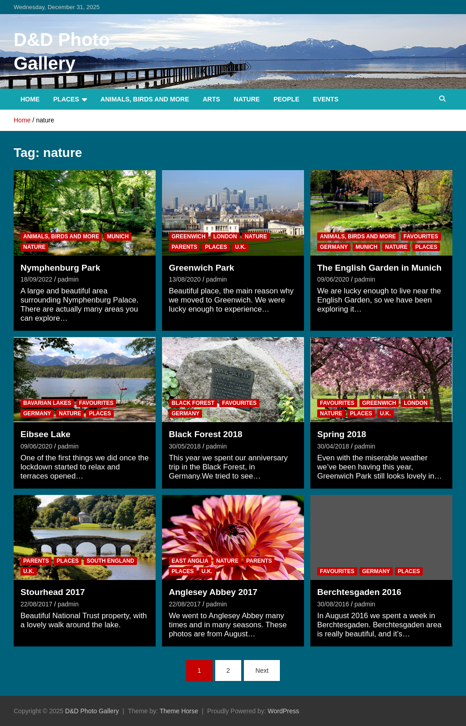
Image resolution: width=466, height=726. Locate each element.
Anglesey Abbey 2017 (213, 592)
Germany (334, 247)
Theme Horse (179, 711)
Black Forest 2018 (206, 434)
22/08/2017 (36, 604)
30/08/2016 (333, 604)
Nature (247, 99)
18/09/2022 (36, 279)
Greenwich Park (201, 267)
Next (261, 670)
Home (30, 99)
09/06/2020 (333, 279)
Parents (184, 247)
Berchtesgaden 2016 (359, 592)
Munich (118, 236)
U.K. (240, 247)
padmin (68, 279)
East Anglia (190, 561)
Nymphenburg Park (60, 267)
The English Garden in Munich (379, 267)
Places (66, 99)
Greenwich (189, 236)
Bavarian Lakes (47, 403)
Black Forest (193, 403)
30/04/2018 (333, 446)
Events (326, 99)
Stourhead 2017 (52, 592)
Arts (211, 99)
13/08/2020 (185, 279)
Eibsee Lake (45, 434)
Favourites (421, 236)
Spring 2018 (341, 434)
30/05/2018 (185, 446)
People (286, 99)
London (225, 236)
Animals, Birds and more (145, 99)
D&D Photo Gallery (92, 711)
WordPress (283, 711)
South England (110, 561)
